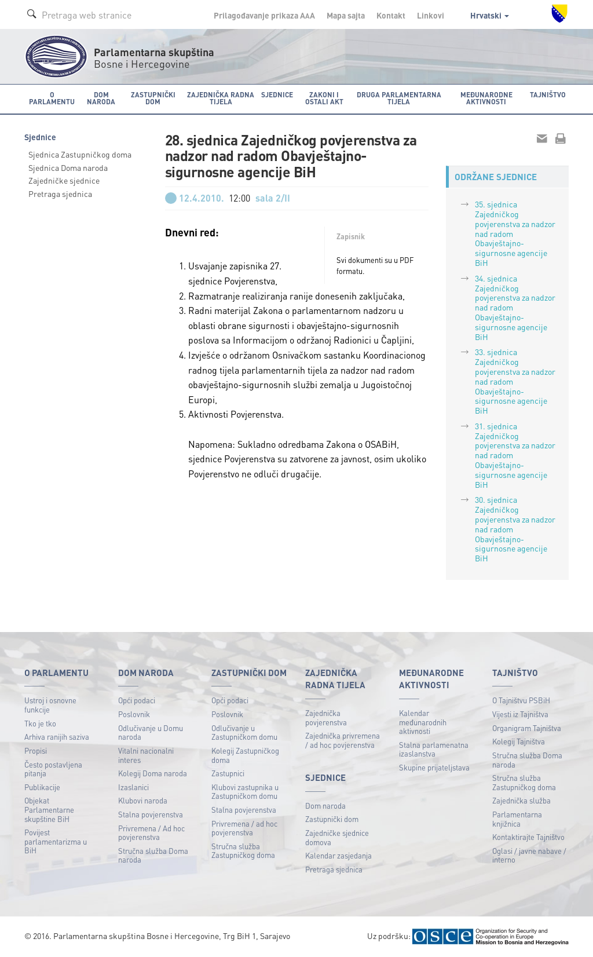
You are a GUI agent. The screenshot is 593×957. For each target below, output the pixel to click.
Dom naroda (325, 805)
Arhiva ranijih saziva (56, 737)
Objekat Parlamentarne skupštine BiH (49, 809)
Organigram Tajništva (526, 728)
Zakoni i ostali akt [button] (324, 98)
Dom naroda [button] (101, 98)
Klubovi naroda (142, 800)
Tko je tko (40, 723)
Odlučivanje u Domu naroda (150, 732)
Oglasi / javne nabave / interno (529, 855)
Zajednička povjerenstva (326, 717)
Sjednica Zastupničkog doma (79, 154)
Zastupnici (227, 773)
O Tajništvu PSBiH (521, 700)
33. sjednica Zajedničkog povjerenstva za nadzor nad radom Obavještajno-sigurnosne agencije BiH (515, 380)
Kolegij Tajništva (518, 741)
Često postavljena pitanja (53, 769)
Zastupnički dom (331, 819)
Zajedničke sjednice (64, 180)
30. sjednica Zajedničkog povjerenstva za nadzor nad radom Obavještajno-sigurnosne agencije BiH (515, 528)
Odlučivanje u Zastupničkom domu (244, 732)
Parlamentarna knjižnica (517, 818)
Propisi (35, 750)
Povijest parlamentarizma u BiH (55, 841)
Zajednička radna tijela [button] (220, 98)
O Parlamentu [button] (52, 98)
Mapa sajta (346, 15)
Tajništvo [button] (548, 94)
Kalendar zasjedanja (338, 855)
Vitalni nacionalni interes (146, 755)
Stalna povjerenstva (150, 814)
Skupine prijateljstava (434, 767)
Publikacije (42, 787)
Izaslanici (133, 787)
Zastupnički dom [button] (153, 98)
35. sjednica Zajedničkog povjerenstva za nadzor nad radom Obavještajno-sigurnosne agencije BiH (515, 233)
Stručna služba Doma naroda (153, 855)
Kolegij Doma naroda (152, 773)
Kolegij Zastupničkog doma (245, 755)
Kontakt (390, 15)
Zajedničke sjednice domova (337, 837)
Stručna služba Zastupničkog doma (243, 850)
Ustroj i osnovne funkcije (50, 704)
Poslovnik (134, 714)
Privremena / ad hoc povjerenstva (244, 828)
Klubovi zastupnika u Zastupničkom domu (245, 791)
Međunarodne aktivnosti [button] (486, 98)
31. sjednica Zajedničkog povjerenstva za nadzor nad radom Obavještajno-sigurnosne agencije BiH (515, 455)
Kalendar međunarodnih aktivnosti (422, 722)
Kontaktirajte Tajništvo (528, 837)
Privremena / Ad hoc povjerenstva (151, 832)
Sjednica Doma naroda (68, 167)
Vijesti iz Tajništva (520, 714)
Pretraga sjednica (60, 193)
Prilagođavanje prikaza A (264, 15)
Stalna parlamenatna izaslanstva (433, 749)
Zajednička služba (521, 800)
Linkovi (430, 15)
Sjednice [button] (277, 94)
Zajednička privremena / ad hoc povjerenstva (342, 740)
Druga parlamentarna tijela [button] (399, 98)
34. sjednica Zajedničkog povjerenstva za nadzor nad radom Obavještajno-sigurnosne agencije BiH (515, 307)
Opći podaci (136, 700)
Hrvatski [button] (489, 15)
